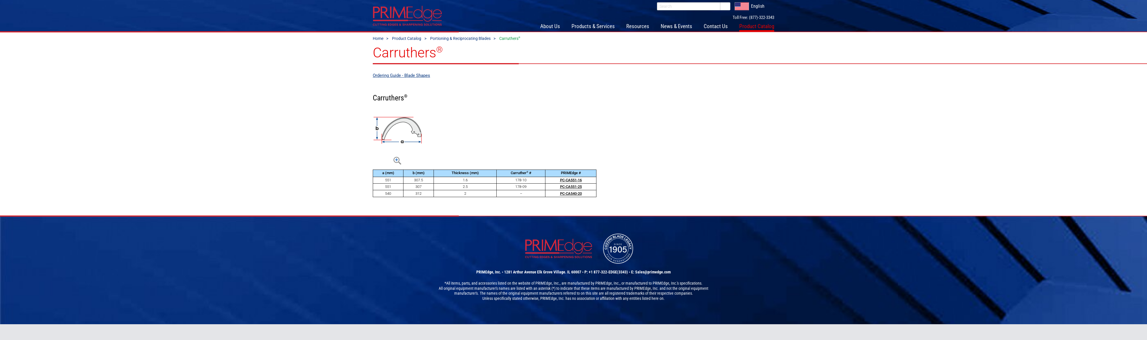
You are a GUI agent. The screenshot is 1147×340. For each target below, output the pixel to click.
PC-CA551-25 (571, 186)
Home (378, 38)
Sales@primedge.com (653, 272)
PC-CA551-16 (571, 180)
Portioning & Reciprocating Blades (460, 38)
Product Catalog (406, 38)
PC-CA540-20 (571, 193)
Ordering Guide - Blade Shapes (401, 75)
